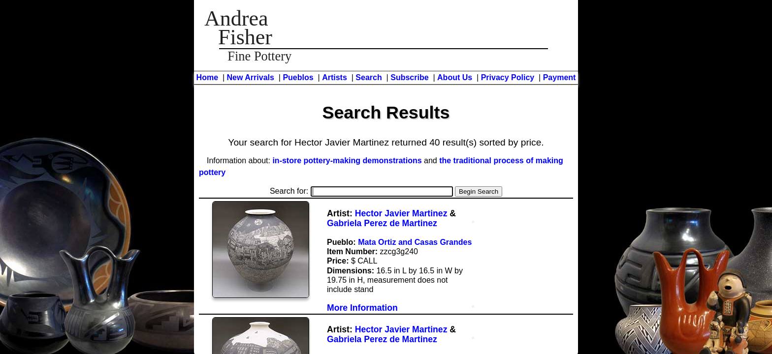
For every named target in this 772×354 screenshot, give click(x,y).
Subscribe (409, 77)
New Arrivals (250, 77)
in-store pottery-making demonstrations (346, 160)
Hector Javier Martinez (401, 213)
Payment (559, 77)
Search (368, 77)
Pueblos (298, 77)
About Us (454, 77)
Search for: (361, 191)
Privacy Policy (508, 77)
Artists (334, 77)
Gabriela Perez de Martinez (382, 223)
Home (207, 77)
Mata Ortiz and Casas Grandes (415, 242)
